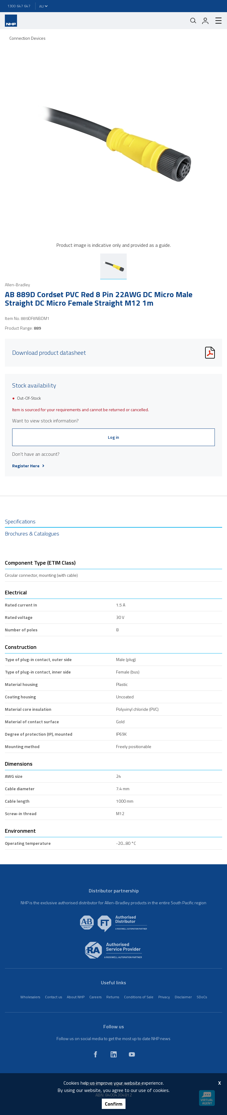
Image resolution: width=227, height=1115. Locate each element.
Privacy (164, 997)
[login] (205, 20)
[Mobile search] (193, 20)
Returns (112, 997)
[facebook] (95, 1054)
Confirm (113, 1103)
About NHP (75, 997)
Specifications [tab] (20, 521)
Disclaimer (183, 997)
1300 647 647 (18, 6)
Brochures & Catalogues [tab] (32, 533)
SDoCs (202, 997)
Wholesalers (30, 997)
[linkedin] (114, 1054)
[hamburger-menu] (216, 20)
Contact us (53, 997)
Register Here (28, 466)
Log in (113, 437)
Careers (95, 997)
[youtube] (132, 1054)
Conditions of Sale (138, 997)
